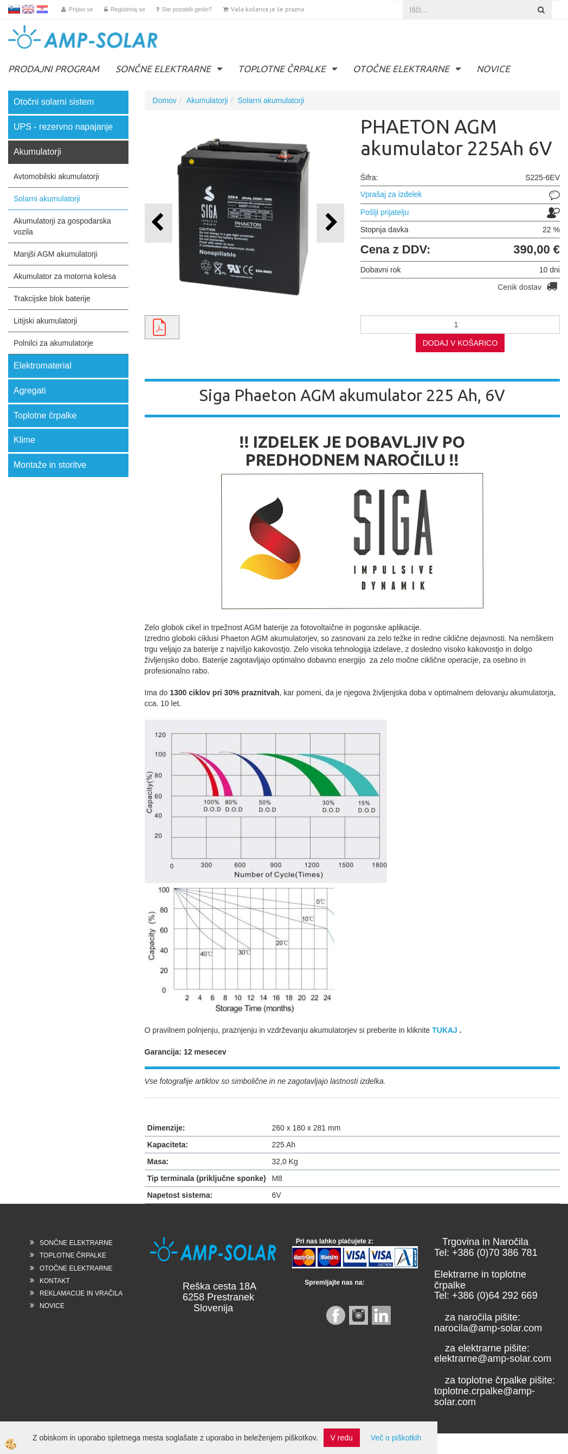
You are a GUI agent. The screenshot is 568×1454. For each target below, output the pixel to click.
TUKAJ (444, 1030)
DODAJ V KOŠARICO (460, 343)
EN (28, 9)
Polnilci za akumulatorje (53, 343)
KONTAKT (55, 1281)
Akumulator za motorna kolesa (65, 276)
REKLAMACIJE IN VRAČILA (81, 1293)
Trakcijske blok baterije (52, 298)
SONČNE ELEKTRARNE (163, 69)
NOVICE (493, 69)
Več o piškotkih (396, 1437)
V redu (342, 1437)
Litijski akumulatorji (45, 320)
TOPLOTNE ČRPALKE (282, 69)
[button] (330, 223)
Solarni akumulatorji (47, 198)
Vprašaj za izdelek (391, 194)
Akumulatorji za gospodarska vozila (62, 226)
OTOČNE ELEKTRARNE (401, 69)
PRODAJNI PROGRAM (53, 69)
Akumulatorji (207, 100)
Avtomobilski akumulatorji (56, 176)
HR (42, 9)
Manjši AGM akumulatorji (56, 254)
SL (14, 9)
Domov (165, 100)
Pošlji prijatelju (384, 212)
